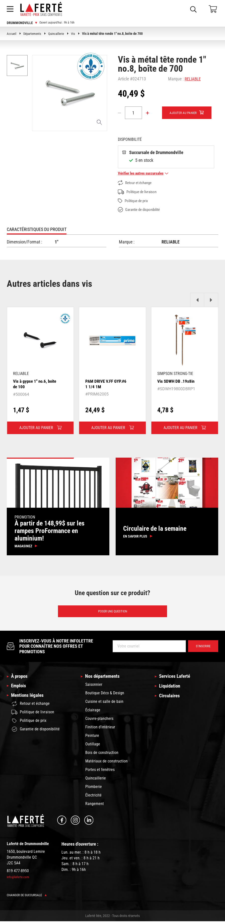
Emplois (19, 688)
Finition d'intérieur (100, 728)
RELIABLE (193, 78)
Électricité (93, 797)
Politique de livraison (139, 192)
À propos (20, 678)
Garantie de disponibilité (141, 210)
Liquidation (170, 688)
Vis (77, 34)
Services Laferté (176, 678)
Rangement (94, 805)
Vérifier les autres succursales (145, 173)
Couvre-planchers (99, 720)
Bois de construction (101, 754)
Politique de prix (134, 201)
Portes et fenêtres (100, 771)
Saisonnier (93, 686)
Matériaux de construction (106, 762)
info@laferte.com (19, 878)
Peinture (92, 737)
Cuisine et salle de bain (104, 703)
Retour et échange (136, 183)
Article (123, 78)
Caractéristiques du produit (36, 229)
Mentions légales (28, 698)
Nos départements (103, 678)
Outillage (92, 745)
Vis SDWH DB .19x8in (176, 381)
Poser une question (112, 612)
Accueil (12, 34)
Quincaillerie (59, 34)
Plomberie (93, 788)
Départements (34, 34)
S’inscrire (202, 648)
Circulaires (170, 698)
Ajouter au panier (184, 113)
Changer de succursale (28, 897)
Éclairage (92, 711)
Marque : (176, 78)
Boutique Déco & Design (104, 694)
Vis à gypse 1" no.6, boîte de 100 (30, 384)
